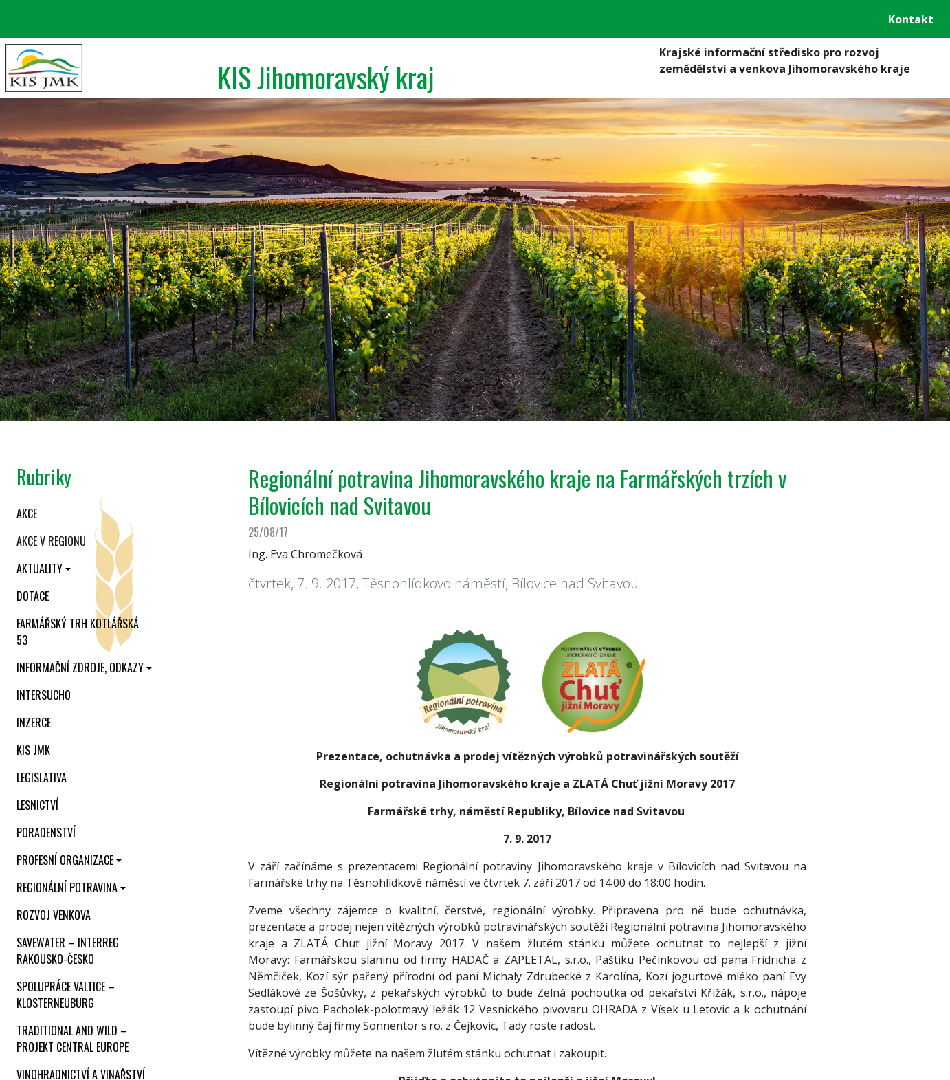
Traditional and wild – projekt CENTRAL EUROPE (72, 1038)
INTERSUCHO (43, 695)
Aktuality (39, 568)
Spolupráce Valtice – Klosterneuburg (65, 994)
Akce (26, 513)
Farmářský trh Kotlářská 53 (77, 631)
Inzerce (33, 722)
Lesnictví (37, 805)
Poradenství (46, 832)
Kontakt (911, 19)
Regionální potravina (67, 887)
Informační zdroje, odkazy (80, 667)
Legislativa (41, 777)
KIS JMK (33, 750)
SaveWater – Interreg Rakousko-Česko (67, 950)
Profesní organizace (64, 860)
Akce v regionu (51, 541)
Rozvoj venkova (53, 915)
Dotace (32, 596)
